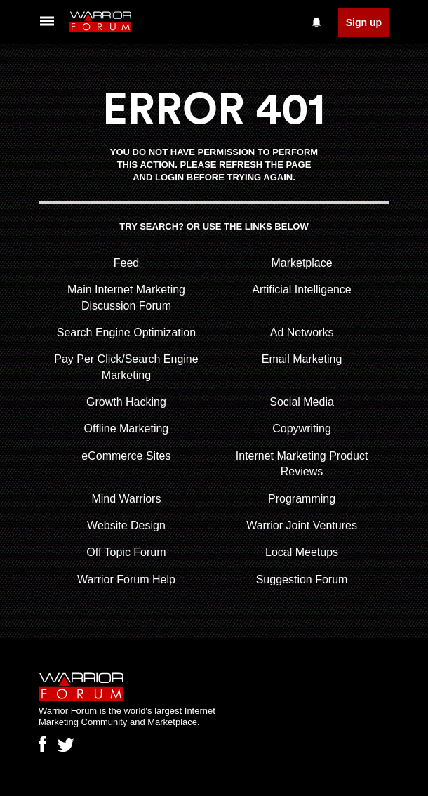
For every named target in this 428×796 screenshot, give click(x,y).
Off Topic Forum (126, 552)
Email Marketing (302, 359)
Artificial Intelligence (301, 290)
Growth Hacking (126, 402)
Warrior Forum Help (126, 579)
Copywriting (301, 429)
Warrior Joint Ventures (301, 525)
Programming (301, 499)
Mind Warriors (126, 499)
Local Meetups (301, 552)
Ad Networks (302, 332)
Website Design (126, 525)
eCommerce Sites (125, 456)
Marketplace (301, 263)
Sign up (364, 22)
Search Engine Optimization (126, 332)
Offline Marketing (126, 429)
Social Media (301, 402)
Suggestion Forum (302, 579)
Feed (126, 263)
